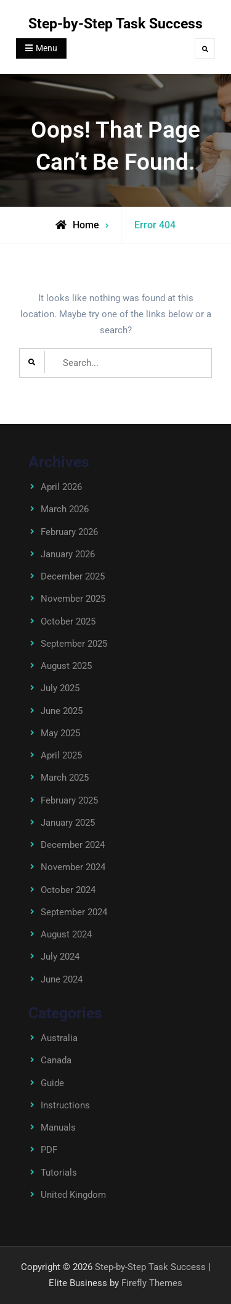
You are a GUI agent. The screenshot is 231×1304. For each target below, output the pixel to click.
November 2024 (73, 867)
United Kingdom (73, 1194)
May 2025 (60, 733)
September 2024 (74, 912)
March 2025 (65, 777)
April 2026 (61, 486)
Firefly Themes (151, 1283)
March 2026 (65, 509)
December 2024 (73, 844)
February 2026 (69, 532)
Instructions (65, 1105)
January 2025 (68, 822)
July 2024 (60, 956)
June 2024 (62, 979)
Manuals (58, 1127)
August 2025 (66, 665)
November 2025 (73, 598)
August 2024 (66, 934)
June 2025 (62, 710)
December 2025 (73, 576)
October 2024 (68, 889)
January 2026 (68, 554)
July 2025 (60, 688)
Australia (59, 1038)
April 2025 (61, 755)
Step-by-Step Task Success (115, 23)
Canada (56, 1060)
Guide (52, 1083)
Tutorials (59, 1172)
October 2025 (68, 621)
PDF (49, 1149)
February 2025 (69, 800)
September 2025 (74, 643)
